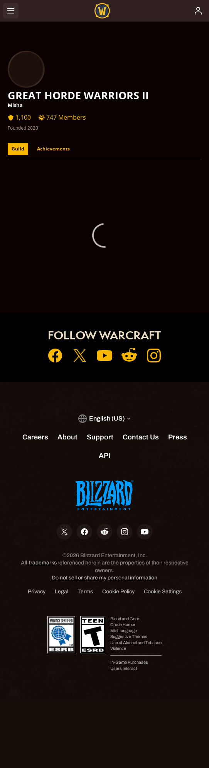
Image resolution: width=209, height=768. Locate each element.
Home (104, 261)
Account (104, 272)
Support (104, 294)
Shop (104, 283)
